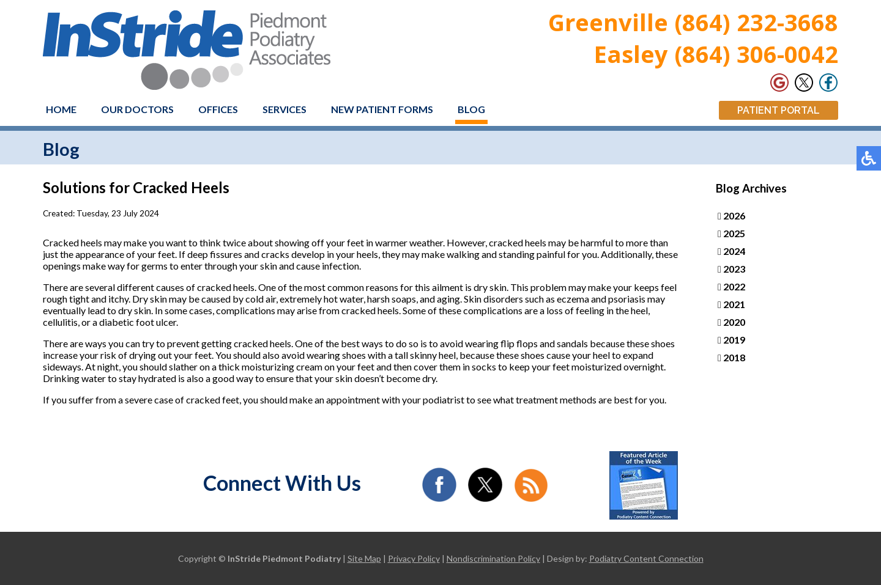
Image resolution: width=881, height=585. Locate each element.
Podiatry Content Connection (646, 558)
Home (61, 109)
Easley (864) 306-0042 (716, 54)
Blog (471, 109)
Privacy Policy (414, 558)
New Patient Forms (382, 109)
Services (284, 109)
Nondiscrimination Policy (493, 558)
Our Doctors (137, 109)
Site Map (364, 558)
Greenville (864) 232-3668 (693, 22)
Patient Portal (778, 110)
